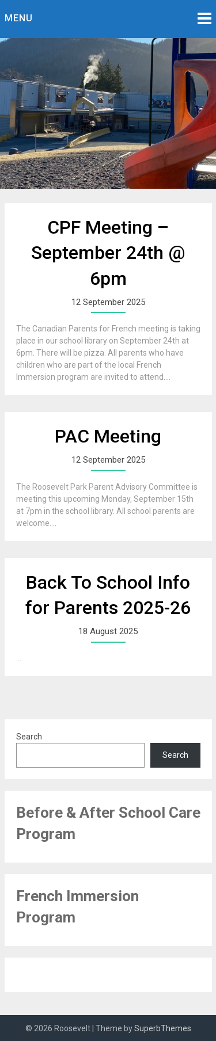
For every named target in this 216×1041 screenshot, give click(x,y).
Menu (19, 18)
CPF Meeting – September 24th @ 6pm (108, 253)
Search (29, 736)
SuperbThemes (162, 1028)
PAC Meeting (108, 436)
